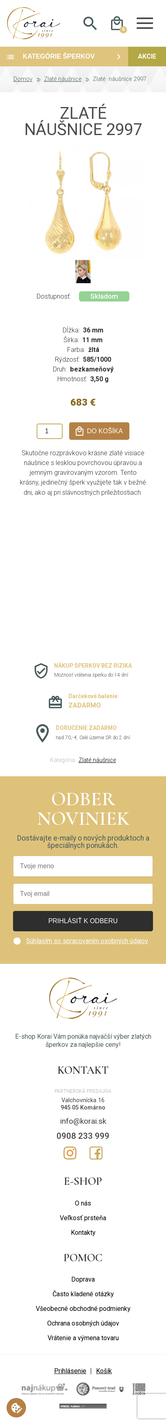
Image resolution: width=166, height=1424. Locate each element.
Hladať (90, 25)
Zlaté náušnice (62, 82)
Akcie (147, 59)
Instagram (69, 1155)
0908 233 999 (83, 1138)
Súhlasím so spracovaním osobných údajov (87, 944)
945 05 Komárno (83, 1110)
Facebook (96, 1155)
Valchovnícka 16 (83, 1102)
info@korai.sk (83, 1124)
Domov (23, 82)
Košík (104, 1374)
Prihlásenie (70, 1374)
